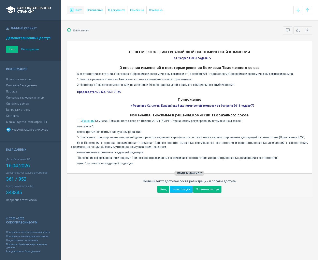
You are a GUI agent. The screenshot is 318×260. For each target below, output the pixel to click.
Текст (76, 10)
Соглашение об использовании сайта (28, 232)
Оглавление (95, 10)
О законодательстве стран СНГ (27, 122)
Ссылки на (137, 10)
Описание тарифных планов (25, 97)
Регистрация (30, 49)
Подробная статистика (21, 200)
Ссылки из (156, 10)
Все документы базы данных (23, 251)
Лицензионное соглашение (22, 240)
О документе (116, 10)
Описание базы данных (21, 85)
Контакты (12, 115)
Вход (12, 49)
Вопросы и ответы (18, 109)
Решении (88, 120)
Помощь (11, 91)
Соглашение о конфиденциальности (27, 236)
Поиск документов (18, 79)
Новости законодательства (27, 129)
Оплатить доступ (17, 103)
